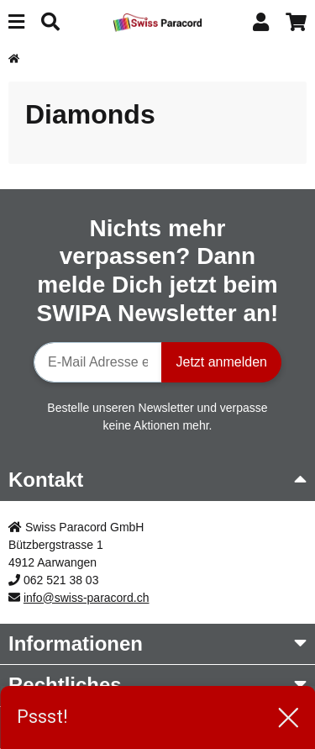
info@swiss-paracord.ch (87, 597)
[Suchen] (50, 22)
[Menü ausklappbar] (16, 22)
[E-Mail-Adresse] (98, 362)
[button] (261, 22)
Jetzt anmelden (221, 362)
